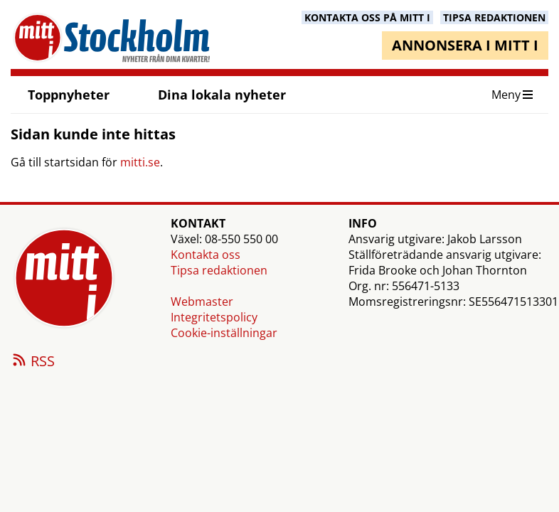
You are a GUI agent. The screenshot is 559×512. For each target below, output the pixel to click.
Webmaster (202, 301)
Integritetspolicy (214, 317)
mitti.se (140, 162)
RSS (33, 362)
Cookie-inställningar (224, 333)
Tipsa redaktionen (219, 270)
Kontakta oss (205, 254)
